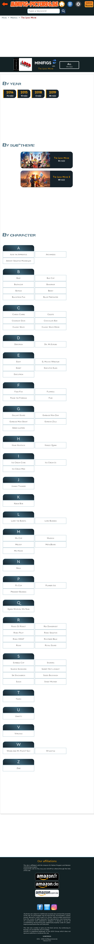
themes (16, 64)
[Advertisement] (47, 38)
